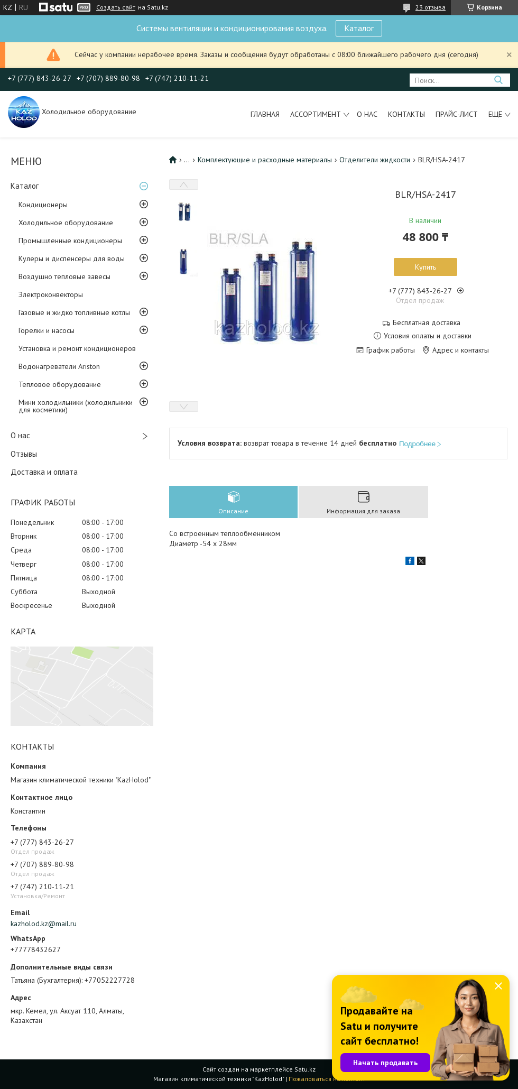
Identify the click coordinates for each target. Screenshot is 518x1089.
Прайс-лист (457, 114)
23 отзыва (430, 7)
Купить (425, 267)
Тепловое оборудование (59, 384)
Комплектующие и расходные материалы (265, 159)
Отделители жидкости (374, 159)
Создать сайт (115, 7)
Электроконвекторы (50, 294)
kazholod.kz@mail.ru (44, 923)
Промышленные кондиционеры (70, 240)
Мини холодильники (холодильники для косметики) (75, 406)
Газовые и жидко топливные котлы (74, 312)
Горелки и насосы (46, 330)
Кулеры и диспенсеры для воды (71, 258)
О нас (367, 114)
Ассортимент (315, 114)
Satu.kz (305, 1069)
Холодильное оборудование (65, 222)
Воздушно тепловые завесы (64, 276)
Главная (265, 114)
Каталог (359, 28)
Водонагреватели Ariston (59, 366)
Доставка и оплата (44, 472)
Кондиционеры (43, 204)
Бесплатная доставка (426, 322)
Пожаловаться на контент (327, 1079)
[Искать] (498, 80)
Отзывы (24, 454)
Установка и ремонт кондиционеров (77, 348)
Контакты (406, 114)
